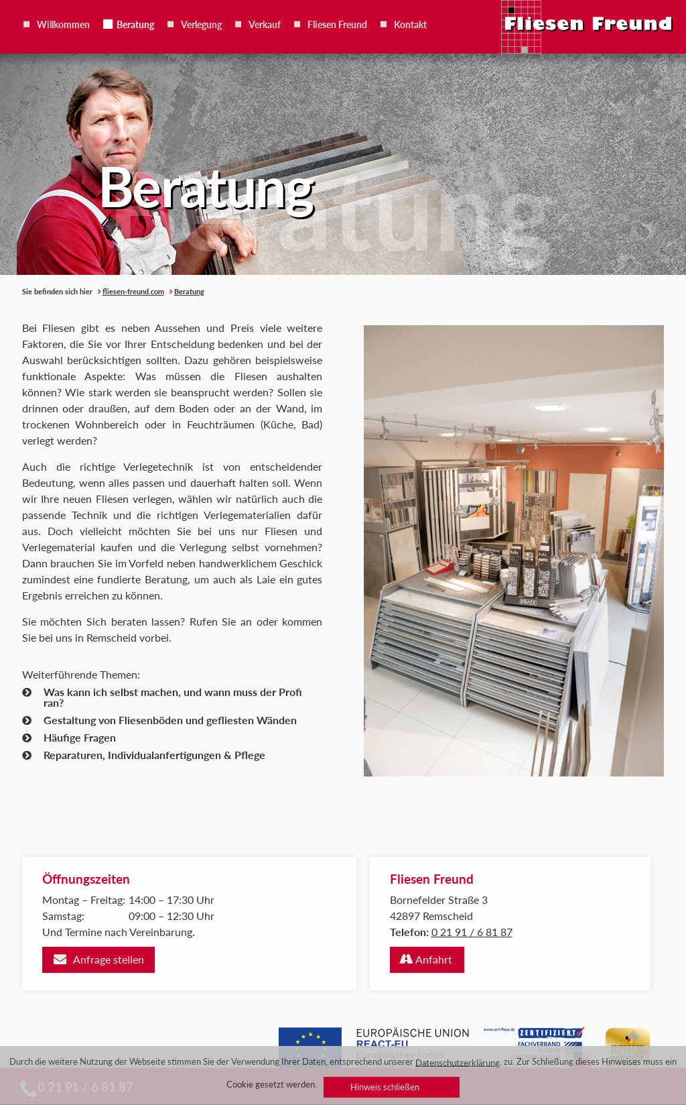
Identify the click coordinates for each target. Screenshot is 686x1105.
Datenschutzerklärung (457, 1062)
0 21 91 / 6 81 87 (471, 931)
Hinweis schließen (384, 1087)
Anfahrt (433, 959)
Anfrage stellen (108, 959)
